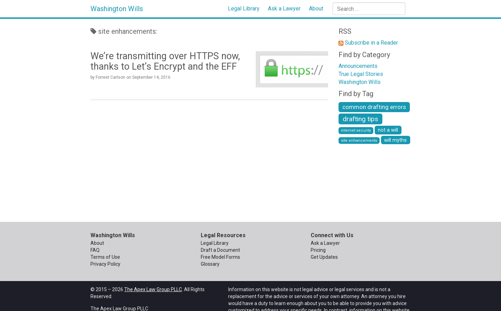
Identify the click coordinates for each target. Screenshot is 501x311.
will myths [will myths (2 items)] (395, 140)
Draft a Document (220, 250)
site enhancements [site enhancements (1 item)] (359, 140)
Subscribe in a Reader (371, 42)
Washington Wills (116, 9)
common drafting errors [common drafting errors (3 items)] (374, 106)
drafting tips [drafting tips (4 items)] (360, 119)
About (316, 8)
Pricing (318, 250)
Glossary (210, 264)
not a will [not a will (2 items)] (388, 130)
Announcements (358, 66)
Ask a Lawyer (284, 8)
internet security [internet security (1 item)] (356, 130)
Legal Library (244, 8)
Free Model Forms (220, 257)
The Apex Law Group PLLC (153, 289)
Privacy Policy (105, 264)
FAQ (95, 250)
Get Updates (324, 257)
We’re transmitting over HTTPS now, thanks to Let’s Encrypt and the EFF (165, 61)
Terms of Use (105, 257)
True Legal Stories (361, 74)
